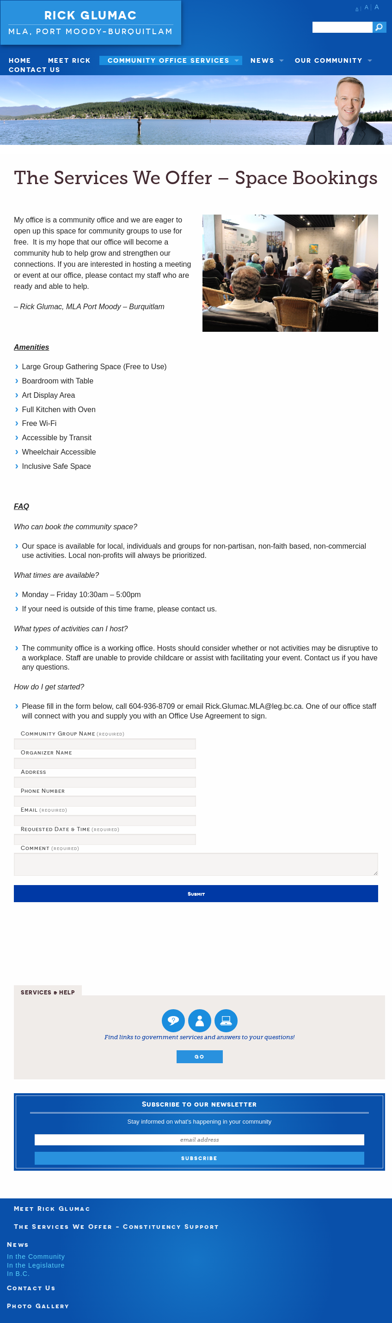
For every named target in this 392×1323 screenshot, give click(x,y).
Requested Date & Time (70, 829)
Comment (50, 848)
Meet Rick (69, 60)
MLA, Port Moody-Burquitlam (90, 31)
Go (200, 1057)
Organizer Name (46, 752)
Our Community (329, 60)
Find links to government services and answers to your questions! (199, 1037)
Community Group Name (73, 733)
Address (33, 772)
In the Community (36, 1256)
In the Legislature (36, 1265)
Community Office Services (169, 60)
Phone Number (43, 791)
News (263, 60)
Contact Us (35, 69)
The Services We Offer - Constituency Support (116, 1226)
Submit (196, 894)
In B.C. (18, 1273)
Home (20, 60)
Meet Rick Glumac (52, 1208)
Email (44, 810)
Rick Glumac (91, 15)
